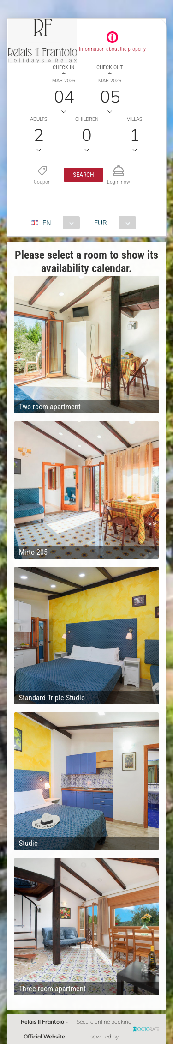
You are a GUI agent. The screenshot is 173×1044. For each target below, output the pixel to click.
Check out (109, 67)
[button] (83, 175)
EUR (100, 223)
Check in (63, 67)
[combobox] (58, 223)
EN (46, 223)
